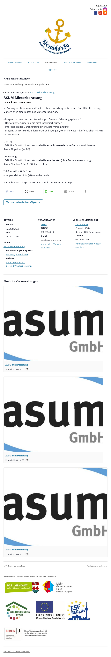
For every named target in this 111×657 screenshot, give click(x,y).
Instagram (105, 9)
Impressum (101, 5)
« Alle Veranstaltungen (16, 78)
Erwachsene (22, 254)
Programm (51, 62)
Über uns (92, 62)
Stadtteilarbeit (72, 62)
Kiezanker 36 (81, 224)
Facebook (95, 13)
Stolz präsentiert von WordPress (16, 651)
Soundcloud (105, 13)
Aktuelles (33, 62)
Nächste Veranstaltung (96, 566)
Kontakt (52, 70)
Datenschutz (96, 9)
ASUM (44, 224)
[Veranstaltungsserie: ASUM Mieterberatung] (27, 369)
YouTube (100, 13)
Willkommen (15, 62)
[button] (13, 191)
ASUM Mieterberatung (14, 246)
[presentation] (53, 323)
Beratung (10, 254)
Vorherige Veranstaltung (15, 566)
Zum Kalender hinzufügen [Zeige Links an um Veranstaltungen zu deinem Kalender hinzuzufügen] (24, 202)
